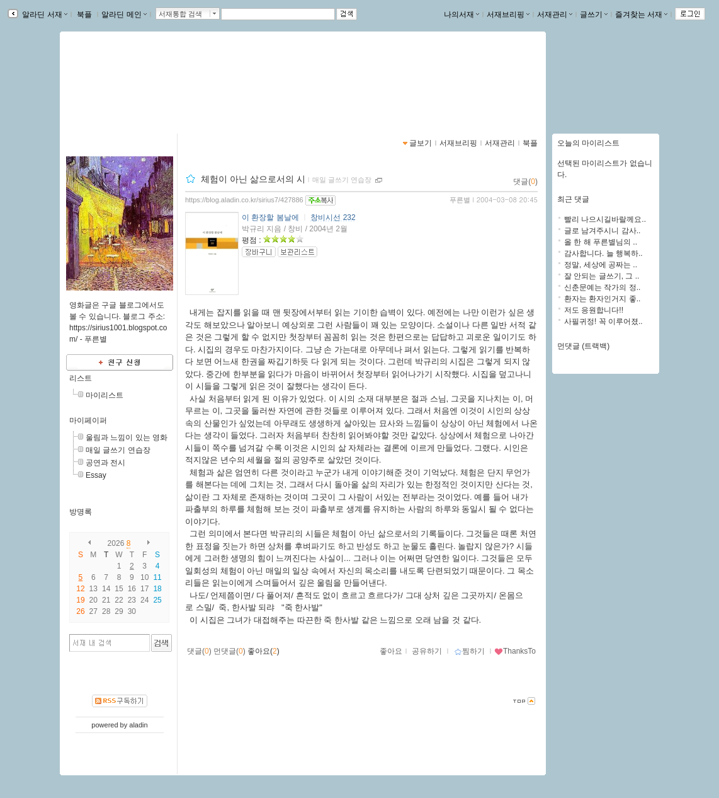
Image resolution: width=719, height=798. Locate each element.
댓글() (525, 181)
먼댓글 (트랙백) (583, 346)
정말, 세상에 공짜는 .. (600, 264)
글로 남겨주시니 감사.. (602, 230)
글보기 (420, 143)
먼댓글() (229, 651)
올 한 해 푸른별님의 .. (600, 242)
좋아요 (391, 651)
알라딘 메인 (123, 14)
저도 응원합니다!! (593, 310)
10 (144, 577)
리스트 (80, 378)
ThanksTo (515, 651)
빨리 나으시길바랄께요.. (605, 219)
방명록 (80, 511)
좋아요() (263, 651)
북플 (84, 14)
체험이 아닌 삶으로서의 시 (253, 179)
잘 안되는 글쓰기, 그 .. (601, 276)
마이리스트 (104, 395)
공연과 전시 (105, 462)
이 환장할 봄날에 (270, 217)
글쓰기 (594, 14)
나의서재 (461, 14)
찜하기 (469, 651)
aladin (138, 725)
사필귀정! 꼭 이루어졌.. (603, 321)
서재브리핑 (508, 14)
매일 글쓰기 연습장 (118, 450)
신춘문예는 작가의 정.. (602, 287)
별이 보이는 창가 (120, 78)
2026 (116, 543)
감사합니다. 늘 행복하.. (603, 253)
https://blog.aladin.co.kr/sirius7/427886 (244, 200)
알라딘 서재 (43, 14)
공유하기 (427, 651)
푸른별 (460, 200)
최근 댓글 (573, 199)
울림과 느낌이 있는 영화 (126, 437)
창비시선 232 (332, 217)
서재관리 (554, 14)
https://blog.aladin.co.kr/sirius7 (133, 92)
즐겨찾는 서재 (641, 14)
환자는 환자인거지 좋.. (602, 298)
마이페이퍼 (88, 420)
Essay (96, 475)
